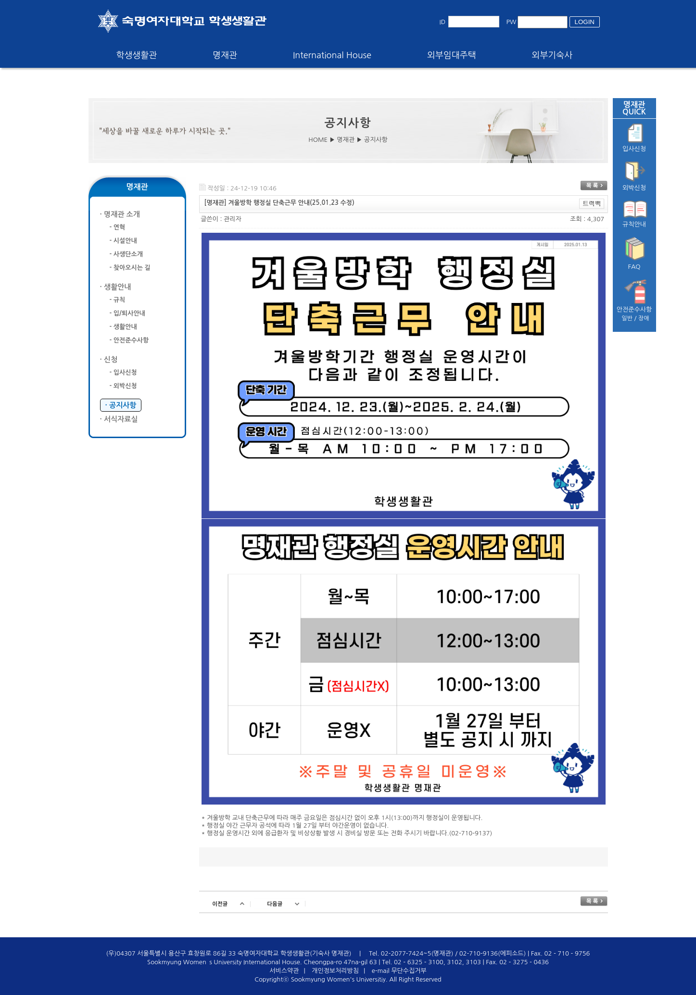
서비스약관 (284, 971)
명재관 (225, 55)
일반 (627, 318)
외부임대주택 (451, 55)
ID (443, 22)
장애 (643, 318)
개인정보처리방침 (335, 971)
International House (332, 55)
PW (511, 22)
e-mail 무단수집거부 (399, 971)
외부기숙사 (552, 55)
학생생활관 (136, 55)
